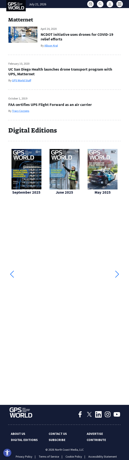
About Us (18, 434)
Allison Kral (51, 45)
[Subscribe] (90, 4)
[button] (117, 274)
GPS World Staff (21, 80)
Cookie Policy (74, 456)
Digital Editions (24, 440)
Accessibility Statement (102, 456)
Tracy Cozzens (20, 111)
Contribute (96, 440)
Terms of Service (49, 456)
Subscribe (57, 440)
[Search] (100, 4)
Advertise (95, 434)
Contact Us (58, 434)
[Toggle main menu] (119, 4)
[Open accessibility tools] (7, 453)
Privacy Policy (24, 456)
